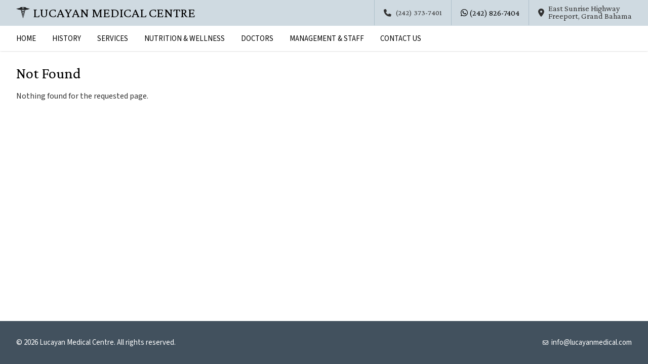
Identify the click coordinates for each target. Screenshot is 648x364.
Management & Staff (327, 38)
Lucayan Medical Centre (105, 12)
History (66, 38)
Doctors (257, 38)
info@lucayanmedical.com (587, 342)
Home (26, 38)
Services (112, 38)
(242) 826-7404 (490, 13)
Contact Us (400, 38)
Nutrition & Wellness (184, 38)
